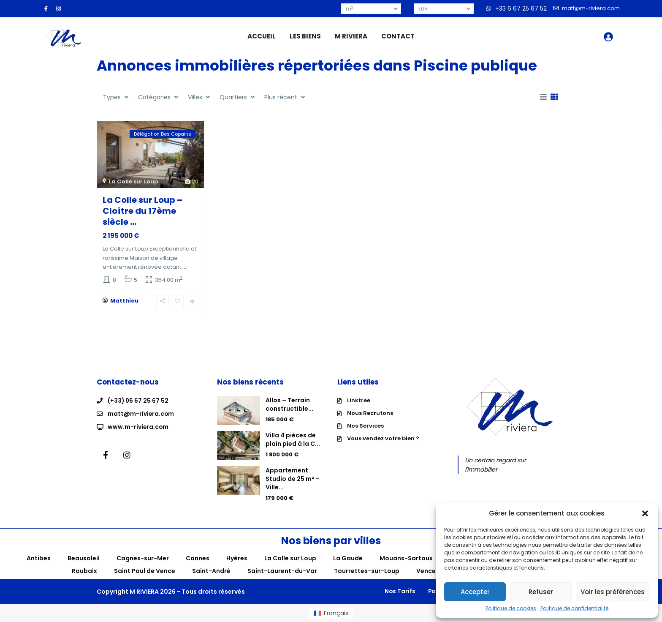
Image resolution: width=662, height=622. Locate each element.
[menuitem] (331, 613)
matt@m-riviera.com (141, 413)
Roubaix (84, 571)
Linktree (358, 400)
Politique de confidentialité (574, 608)
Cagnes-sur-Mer (143, 558)
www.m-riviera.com (138, 426)
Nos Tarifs (394, 591)
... (184, 267)
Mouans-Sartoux (406, 558)
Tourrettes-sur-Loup (366, 571)
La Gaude (348, 558)
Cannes (197, 558)
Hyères (236, 558)
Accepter (475, 591)
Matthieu (124, 301)
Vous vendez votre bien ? (383, 438)
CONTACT (398, 36)
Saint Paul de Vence (144, 571)
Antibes (39, 558)
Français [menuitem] (336, 613)
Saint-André (211, 571)
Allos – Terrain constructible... (289, 404)
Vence (426, 571)
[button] (645, 513)
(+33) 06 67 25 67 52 (138, 400)
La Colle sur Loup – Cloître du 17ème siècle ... (142, 211)
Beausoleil (84, 558)
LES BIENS (305, 36)
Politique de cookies (511, 608)
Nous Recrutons (370, 413)
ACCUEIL (261, 36)
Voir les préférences (613, 591)
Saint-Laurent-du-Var (282, 571)
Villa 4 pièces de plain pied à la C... (293, 439)
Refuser (541, 591)
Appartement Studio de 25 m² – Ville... (293, 478)
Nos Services (365, 426)
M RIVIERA (351, 36)
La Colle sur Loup (133, 181)
